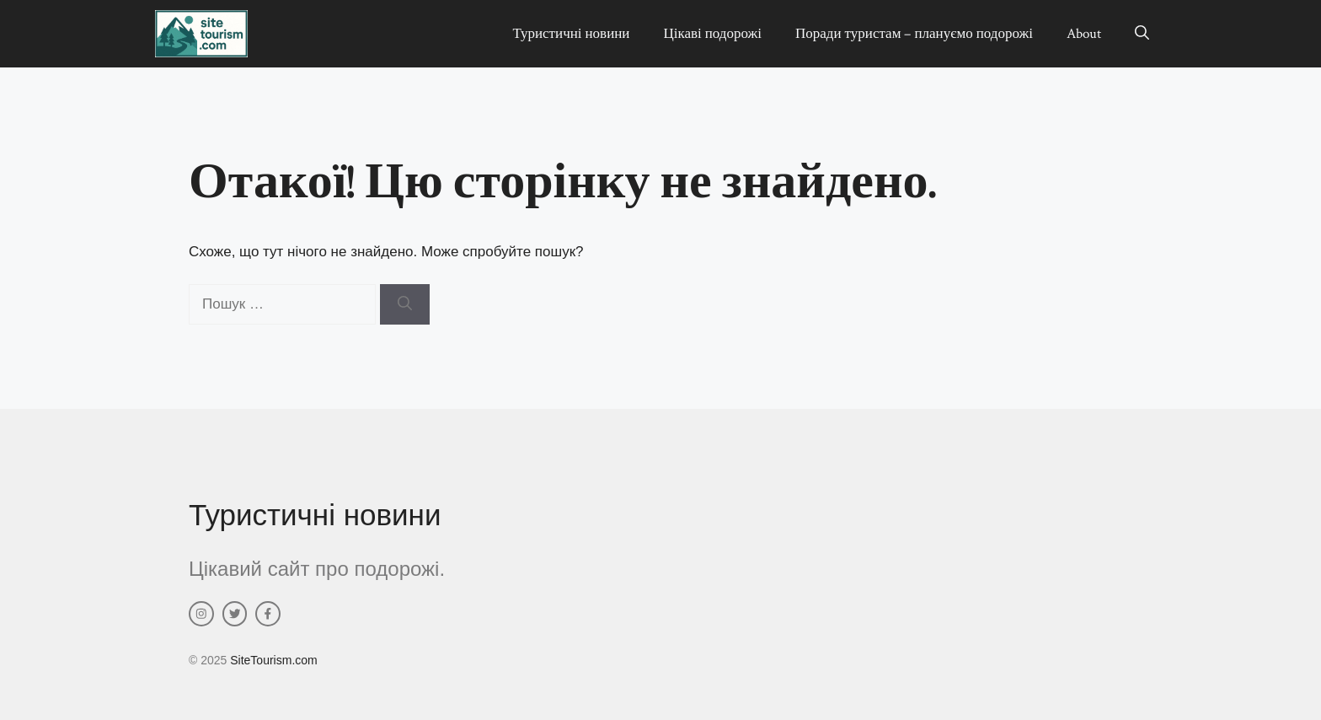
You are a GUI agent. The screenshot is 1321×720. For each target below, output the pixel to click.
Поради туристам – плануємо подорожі (914, 33)
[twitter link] (235, 613)
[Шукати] (405, 304)
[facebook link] (268, 613)
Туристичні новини (570, 33)
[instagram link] (201, 613)
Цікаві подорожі (712, 33)
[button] (1142, 33)
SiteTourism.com (273, 660)
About (1084, 33)
